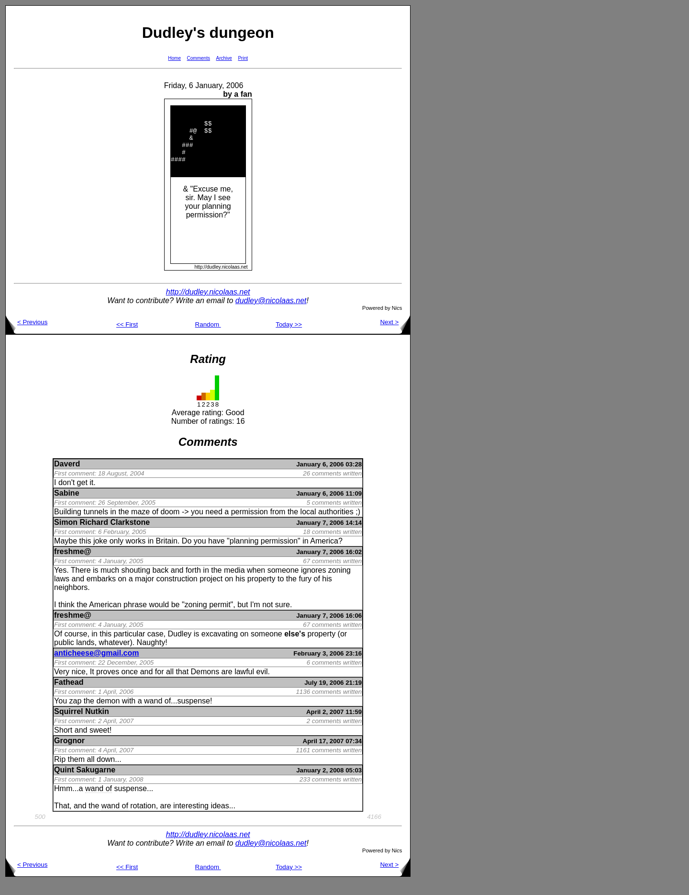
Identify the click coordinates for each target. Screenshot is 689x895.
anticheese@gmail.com (96, 666)
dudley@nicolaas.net (271, 313)
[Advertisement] (441, 149)
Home (174, 58)
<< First (127, 337)
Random (208, 337)
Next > (395, 335)
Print (243, 58)
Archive (224, 58)
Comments (198, 58)
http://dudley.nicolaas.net (208, 305)
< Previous (26, 335)
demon (108, 714)
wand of (157, 714)
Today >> (289, 337)
